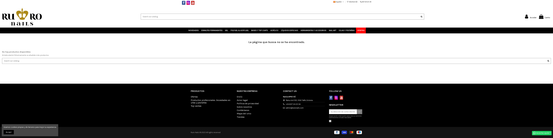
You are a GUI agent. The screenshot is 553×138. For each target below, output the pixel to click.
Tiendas (241, 117)
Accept (8, 132)
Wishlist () (352, 2)
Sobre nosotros (244, 107)
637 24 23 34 (366, 2)
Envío (239, 97)
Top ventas (196, 106)
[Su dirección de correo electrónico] (343, 111)
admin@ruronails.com (295, 108)
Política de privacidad (248, 103)
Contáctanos (243, 110)
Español (338, 2)
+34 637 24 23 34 (293, 104)
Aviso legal (242, 100)
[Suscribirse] (359, 111)
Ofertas (194, 97)
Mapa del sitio (244, 113)
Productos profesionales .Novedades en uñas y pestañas (210, 101)
